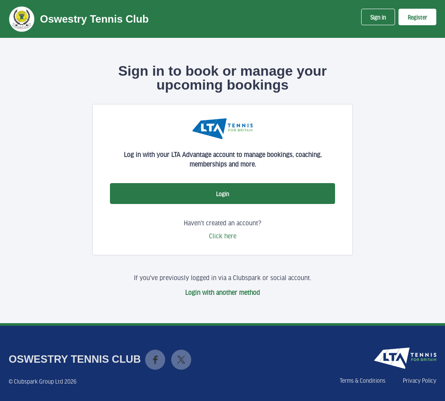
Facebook (155, 360)
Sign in (378, 17)
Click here (222, 235)
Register (417, 17)
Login (222, 194)
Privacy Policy (419, 381)
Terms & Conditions (362, 381)
